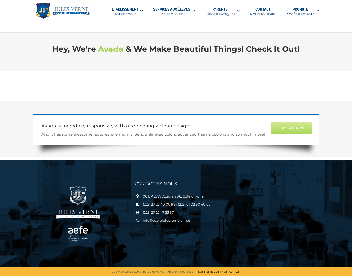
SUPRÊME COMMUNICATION (219, 271)
